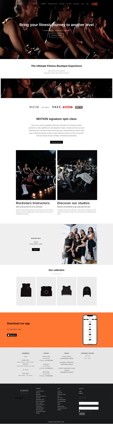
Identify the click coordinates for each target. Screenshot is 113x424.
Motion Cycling (60, 422)
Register (81, 393)
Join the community (40, 404)
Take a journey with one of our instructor (29, 207)
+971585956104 (49, 368)
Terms (58, 404)
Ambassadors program (41, 396)
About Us (38, 393)
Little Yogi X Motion (40, 408)
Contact (59, 391)
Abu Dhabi (38, 394)
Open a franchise (39, 410)
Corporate (43, 3)
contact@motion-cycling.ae (66, 358)
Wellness (38, 413)
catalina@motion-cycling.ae (66, 372)
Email (80, 406)
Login (87, 3)
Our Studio (35, 3)
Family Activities (60, 406)
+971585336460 (49, 360)
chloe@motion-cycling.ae (67, 364)
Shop (82, 3)
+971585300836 (49, 376)
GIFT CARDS (69, 3)
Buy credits (61, 3)
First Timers (60, 398)
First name (81, 401)
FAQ (58, 396)
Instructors (76, 3)
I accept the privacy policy (85, 411)
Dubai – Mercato (39, 403)
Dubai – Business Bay (40, 401)
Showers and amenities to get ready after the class (73, 207)
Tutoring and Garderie (40, 411)
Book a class (94, 3)
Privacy (59, 403)
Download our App (52, 3)
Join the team (39, 406)
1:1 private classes (40, 391)
